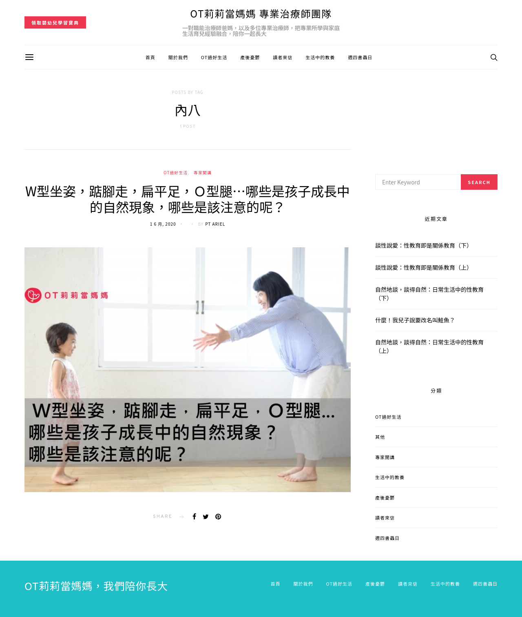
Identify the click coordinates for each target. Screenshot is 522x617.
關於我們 (178, 57)
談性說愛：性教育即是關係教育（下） (423, 245)
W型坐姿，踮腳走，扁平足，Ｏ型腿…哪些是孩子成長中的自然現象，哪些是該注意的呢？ (187, 198)
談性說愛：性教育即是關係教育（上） (423, 267)
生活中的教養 (320, 57)
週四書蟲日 (360, 57)
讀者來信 (282, 57)
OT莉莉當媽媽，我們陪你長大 (96, 585)
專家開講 (203, 172)
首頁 (150, 57)
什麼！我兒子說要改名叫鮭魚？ (415, 320)
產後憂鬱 (250, 57)
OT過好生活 (214, 57)
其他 (380, 436)
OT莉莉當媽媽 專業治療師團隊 (261, 13)
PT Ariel (215, 224)
